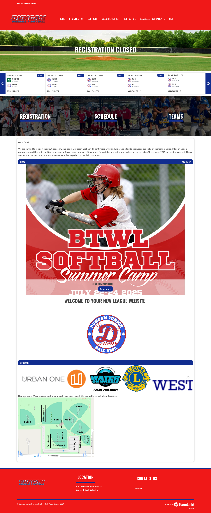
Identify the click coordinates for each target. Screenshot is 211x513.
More (172, 18)
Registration (76, 18)
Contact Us (130, 18)
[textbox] (105, 149)
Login (191, 508)
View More (186, 162)
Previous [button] (3, 83)
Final (40, 75)
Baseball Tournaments (152, 18)
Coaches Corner (110, 18)
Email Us (139, 488)
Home (62, 18)
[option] (26, 83)
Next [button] (208, 83)
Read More (105, 289)
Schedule (92, 18)
